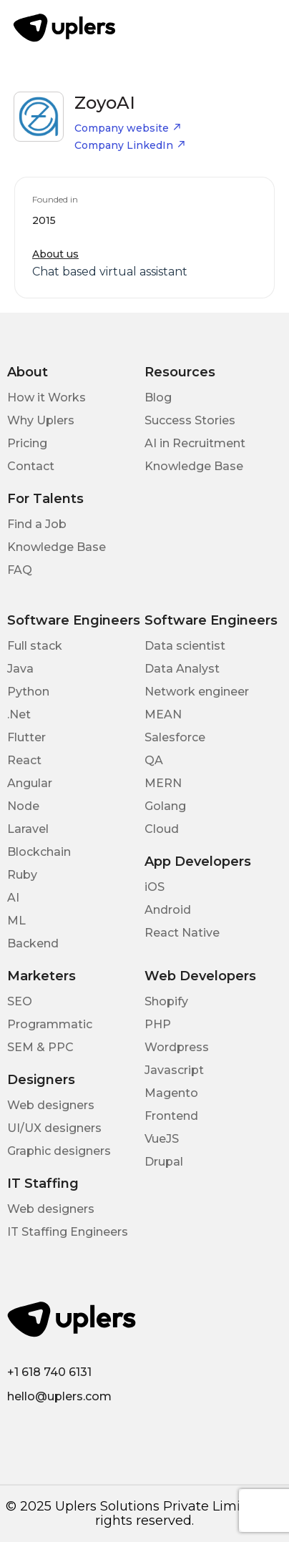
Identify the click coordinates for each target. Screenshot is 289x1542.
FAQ (19, 570)
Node (23, 806)
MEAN (163, 714)
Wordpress (176, 1047)
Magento (171, 1093)
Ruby (22, 875)
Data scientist (184, 646)
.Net (19, 714)
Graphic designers (59, 1151)
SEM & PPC (40, 1047)
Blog (158, 397)
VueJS (161, 1139)
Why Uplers (40, 420)
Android (167, 910)
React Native (182, 933)
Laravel (28, 829)
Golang (165, 806)
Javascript (174, 1070)
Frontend (171, 1116)
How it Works (46, 397)
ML (16, 920)
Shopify (166, 1001)
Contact (30, 466)
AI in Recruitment (194, 443)
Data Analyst (182, 668)
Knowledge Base (193, 466)
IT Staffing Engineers (67, 1232)
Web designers (50, 1105)
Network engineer (196, 691)
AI (13, 897)
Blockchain (39, 852)
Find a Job (37, 524)
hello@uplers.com (59, 1396)
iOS (154, 887)
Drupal (163, 1161)
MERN (163, 783)
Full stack (34, 646)
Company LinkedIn (130, 145)
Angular (29, 783)
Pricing (27, 443)
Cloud (161, 829)
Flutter (26, 737)
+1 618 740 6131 (49, 1372)
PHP (157, 1024)
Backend (33, 943)
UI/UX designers (54, 1128)
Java (20, 668)
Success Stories (189, 420)
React (24, 760)
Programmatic (49, 1024)
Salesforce (174, 737)
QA (153, 760)
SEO (19, 1001)
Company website (128, 128)
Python (28, 691)
